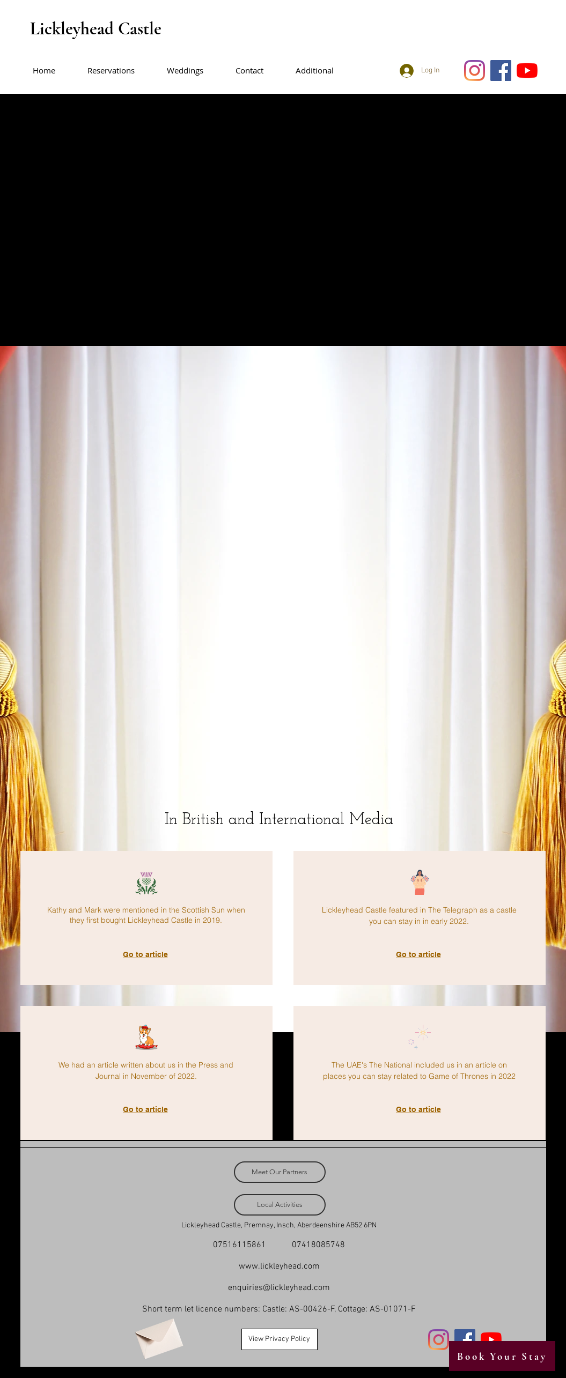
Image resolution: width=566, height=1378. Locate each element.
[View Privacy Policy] (279, 1339)
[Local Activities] (280, 1205)
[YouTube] (527, 70)
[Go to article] (146, 954)
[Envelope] (158, 1335)
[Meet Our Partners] (280, 1172)
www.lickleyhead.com (279, 1266)
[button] (322, 70)
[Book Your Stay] (502, 1356)
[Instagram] (474, 70)
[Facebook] (500, 70)
